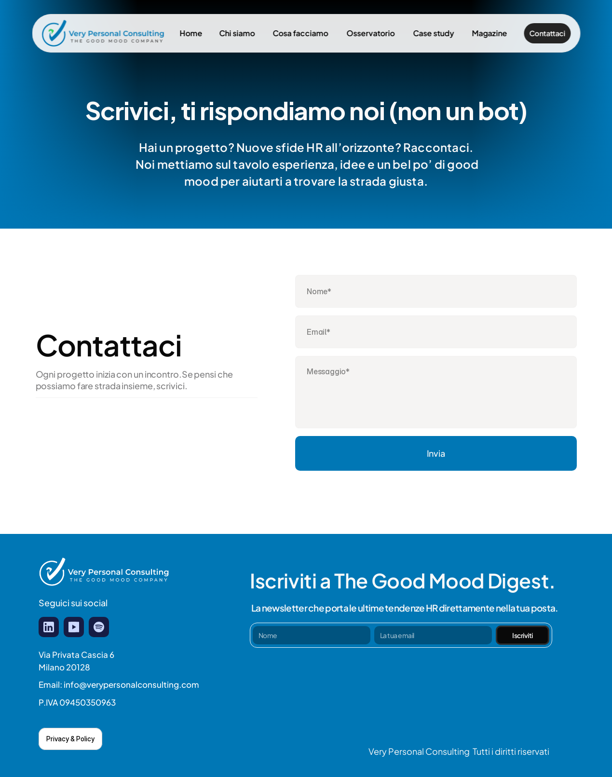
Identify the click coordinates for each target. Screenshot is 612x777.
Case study (433, 33)
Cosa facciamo (300, 33)
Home (191, 33)
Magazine (489, 33)
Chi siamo (237, 33)
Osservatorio (371, 33)
